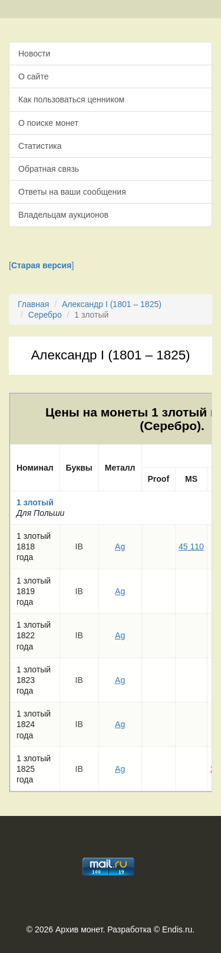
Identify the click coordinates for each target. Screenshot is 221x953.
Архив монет (79, 929)
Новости (34, 53)
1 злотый (35, 502)
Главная (33, 304)
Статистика (40, 146)
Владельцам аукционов (63, 214)
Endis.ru (177, 929)
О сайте (33, 76)
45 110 (191, 546)
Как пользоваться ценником (71, 99)
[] (41, 265)
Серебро (45, 314)
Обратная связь (48, 169)
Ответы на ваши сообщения (72, 191)
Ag (120, 546)
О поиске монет (48, 123)
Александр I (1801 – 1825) (111, 304)
